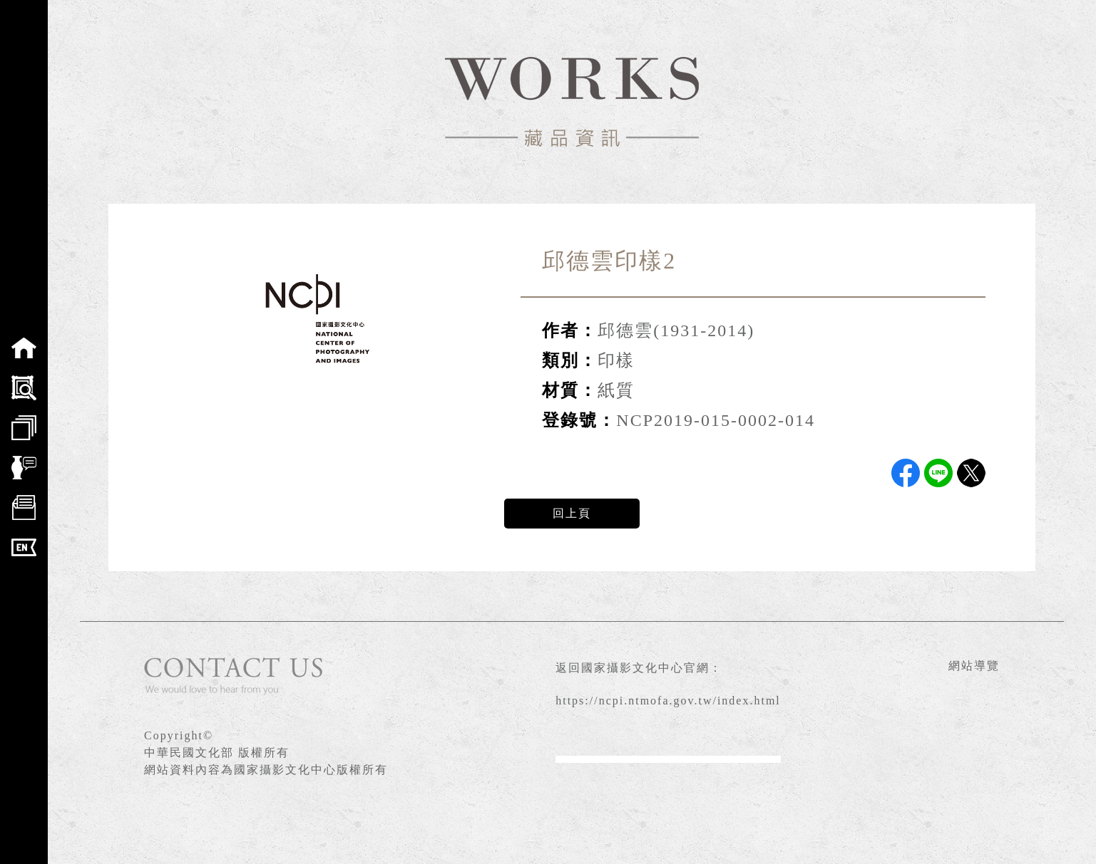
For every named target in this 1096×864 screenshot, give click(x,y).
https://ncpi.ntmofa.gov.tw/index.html (668, 700)
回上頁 (572, 513)
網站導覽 (974, 666)
